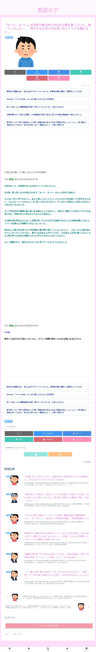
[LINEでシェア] (55, 72)
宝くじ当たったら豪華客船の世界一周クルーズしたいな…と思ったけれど (35, 101)
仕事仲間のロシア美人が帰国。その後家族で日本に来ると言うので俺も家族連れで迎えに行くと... (45, 109)
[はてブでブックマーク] (41, 72)
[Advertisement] (48, 146)
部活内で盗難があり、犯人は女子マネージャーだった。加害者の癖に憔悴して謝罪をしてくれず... (45, 85)
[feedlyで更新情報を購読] (45, 448)
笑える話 (8, 415)
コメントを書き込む (49, 622)
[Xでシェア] (11, 72)
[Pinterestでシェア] (70, 72)
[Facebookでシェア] (26, 72)
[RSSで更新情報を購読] (50, 448)
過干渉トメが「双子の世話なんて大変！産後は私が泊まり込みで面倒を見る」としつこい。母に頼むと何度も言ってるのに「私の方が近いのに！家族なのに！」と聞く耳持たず (47, 117)
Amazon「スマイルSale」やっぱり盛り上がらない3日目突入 (30, 93)
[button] (85, 72)
